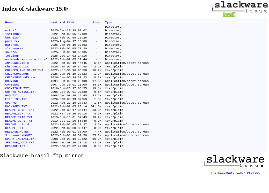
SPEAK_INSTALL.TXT (20, 156)
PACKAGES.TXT (16, 119)
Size (96, 23)
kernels (11, 40)
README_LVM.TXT (18, 127)
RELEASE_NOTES (17, 147)
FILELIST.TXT (16, 110)
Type (109, 23)
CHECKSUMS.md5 (17, 81)
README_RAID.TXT (18, 131)
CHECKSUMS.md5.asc (20, 85)
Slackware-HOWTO (18, 152)
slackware (13, 52)
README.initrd (17, 139)
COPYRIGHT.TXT (17, 98)
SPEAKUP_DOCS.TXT (19, 160)
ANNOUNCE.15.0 (17, 69)
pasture (11, 44)
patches (11, 48)
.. (7, 28)
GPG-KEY (11, 114)
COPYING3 (12, 94)
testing (11, 61)
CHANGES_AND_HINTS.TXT (24, 77)
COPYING (11, 90)
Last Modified (63, 23)
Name (9, 23)
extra (9, 32)
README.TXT (14, 143)
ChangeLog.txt (17, 73)
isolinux (12, 36)
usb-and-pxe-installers (25, 65)
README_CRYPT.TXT (19, 123)
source (10, 57)
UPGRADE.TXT (15, 164)
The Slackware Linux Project (235, 189)
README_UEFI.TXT (18, 135)
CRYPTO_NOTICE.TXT (20, 102)
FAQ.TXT (11, 106)
